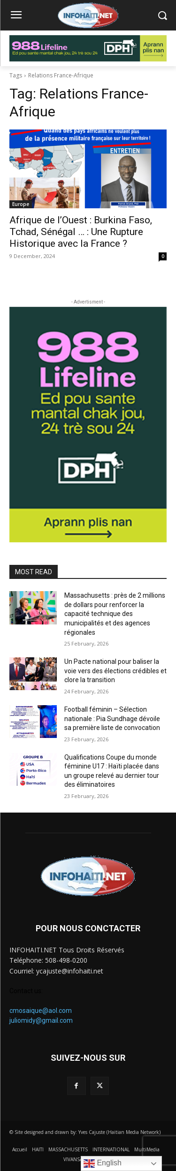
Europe (20, 204)
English (103, 1163)
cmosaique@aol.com (40, 1010)
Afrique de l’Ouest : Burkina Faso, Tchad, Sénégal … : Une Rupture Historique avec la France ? (80, 231)
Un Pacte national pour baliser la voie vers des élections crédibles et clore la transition (115, 671)
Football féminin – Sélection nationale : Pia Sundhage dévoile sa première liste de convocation (112, 718)
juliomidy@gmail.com (41, 1020)
